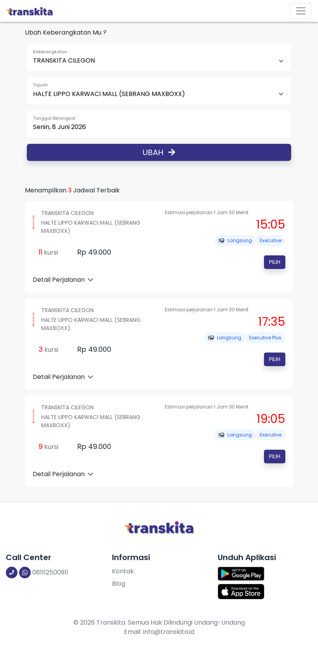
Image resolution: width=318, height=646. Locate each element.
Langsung (235, 240)
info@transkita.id (168, 631)
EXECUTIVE (270, 240)
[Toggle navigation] (301, 11)
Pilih (274, 262)
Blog (118, 583)
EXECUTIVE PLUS (265, 337)
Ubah (159, 152)
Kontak (123, 571)
